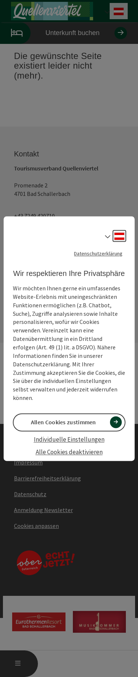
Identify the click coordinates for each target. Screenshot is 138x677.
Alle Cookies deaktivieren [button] (69, 452)
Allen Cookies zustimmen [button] (63, 422)
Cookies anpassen (36, 525)
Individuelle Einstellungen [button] (69, 440)
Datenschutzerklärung (98, 253)
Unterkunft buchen (63, 33)
